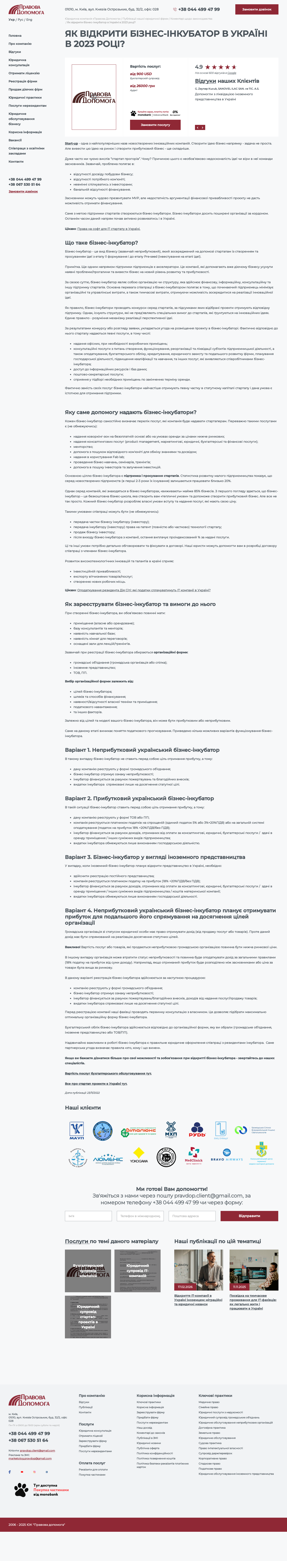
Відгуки (15, 52)
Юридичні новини (149, 1443)
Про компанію (20, 44)
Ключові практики (149, 1402)
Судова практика (210, 1443)
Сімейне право (208, 1407)
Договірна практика (212, 1427)
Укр (12, 20)
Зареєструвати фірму (93, 1441)
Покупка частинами (92, 1474)
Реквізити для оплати (93, 1469)
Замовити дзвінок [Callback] (23, 191)
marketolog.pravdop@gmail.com (30, 1458)
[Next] (202, 127)
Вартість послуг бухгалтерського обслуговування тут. (108, 1073)
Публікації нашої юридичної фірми (145, 18)
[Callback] (256, 9)
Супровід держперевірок (215, 1453)
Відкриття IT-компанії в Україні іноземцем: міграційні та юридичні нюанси (198, 1300)
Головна (15, 36)
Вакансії (15, 140)
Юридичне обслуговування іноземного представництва (236, 1473)
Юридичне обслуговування (217, 1438)
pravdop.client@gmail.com (37, 1450)
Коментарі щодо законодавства (191, 18)
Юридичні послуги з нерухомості (221, 1412)
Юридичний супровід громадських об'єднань (229, 1417)
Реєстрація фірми (23, 81)
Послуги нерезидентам (27, 106)
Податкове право (210, 1468)
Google (231, 72)
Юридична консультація (19, 62)
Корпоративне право (213, 1458)
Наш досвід (144, 1427)
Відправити (249, 1216)
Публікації (85, 1407)
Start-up (71, 143)
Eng (29, 20)
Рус (20, 20)
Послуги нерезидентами (95, 1451)
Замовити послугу (155, 125)
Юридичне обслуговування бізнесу (22, 119)
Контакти (16, 162)
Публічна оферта (148, 1448)
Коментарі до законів (151, 1432)
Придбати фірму (90, 1446)
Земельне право (209, 1432)
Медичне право (209, 1402)
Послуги (77, 1241)
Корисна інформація (25, 132)
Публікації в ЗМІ (147, 1438)
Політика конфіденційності (155, 1453)
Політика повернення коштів (156, 1458)
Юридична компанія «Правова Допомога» (92, 18)
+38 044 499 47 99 (199, 9)
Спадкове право (209, 1463)
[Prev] (197, 127)
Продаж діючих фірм (25, 89)
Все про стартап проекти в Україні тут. (96, 1084)
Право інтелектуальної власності (221, 1448)
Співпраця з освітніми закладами (26, 150)
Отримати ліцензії (90, 1435)
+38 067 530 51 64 (24, 185)
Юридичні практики (25, 97)
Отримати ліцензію (24, 73)
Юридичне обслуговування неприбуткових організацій (236, 1422)
